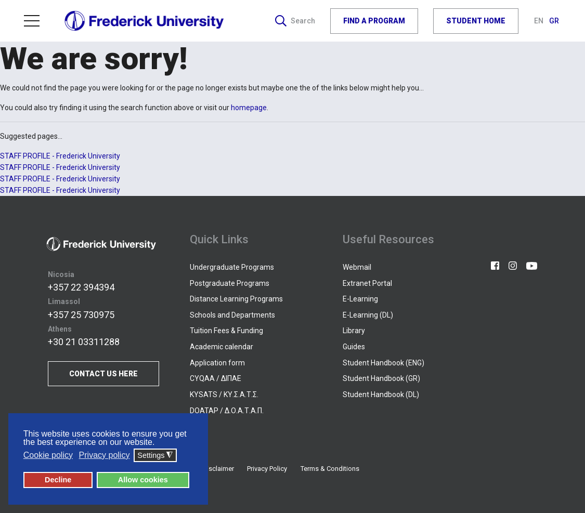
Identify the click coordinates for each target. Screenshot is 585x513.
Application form (217, 363)
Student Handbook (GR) (381, 378)
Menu (32, 21)
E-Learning (360, 299)
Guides (354, 347)
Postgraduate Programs (229, 283)
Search (295, 21)
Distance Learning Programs (236, 299)
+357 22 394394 (81, 287)
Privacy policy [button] (104, 455)
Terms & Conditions (330, 468)
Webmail (357, 267)
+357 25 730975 (81, 314)
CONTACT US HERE (103, 374)
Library (354, 330)
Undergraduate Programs (232, 267)
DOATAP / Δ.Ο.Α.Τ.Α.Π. (227, 410)
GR (554, 21)
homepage (249, 107)
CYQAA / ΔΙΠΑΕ (215, 378)
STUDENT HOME (475, 21)
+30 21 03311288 (84, 341)
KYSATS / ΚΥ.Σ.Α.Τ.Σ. (224, 394)
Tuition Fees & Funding (226, 330)
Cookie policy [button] (48, 455)
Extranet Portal (367, 283)
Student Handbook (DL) (381, 394)
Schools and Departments (232, 315)
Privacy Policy (267, 468)
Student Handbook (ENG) (383, 363)
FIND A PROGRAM (374, 21)
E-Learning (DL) (368, 315)
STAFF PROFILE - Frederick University (60, 156)
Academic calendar (221, 347)
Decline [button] (58, 480)
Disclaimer (218, 468)
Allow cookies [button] (143, 480)
